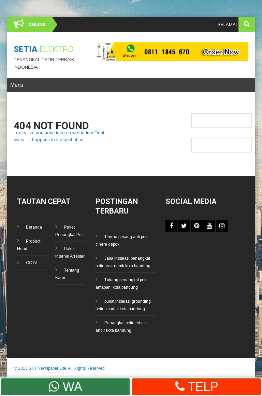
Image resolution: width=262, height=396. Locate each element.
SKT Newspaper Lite (47, 368)
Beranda (34, 227)
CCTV (31, 262)
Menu (16, 85)
